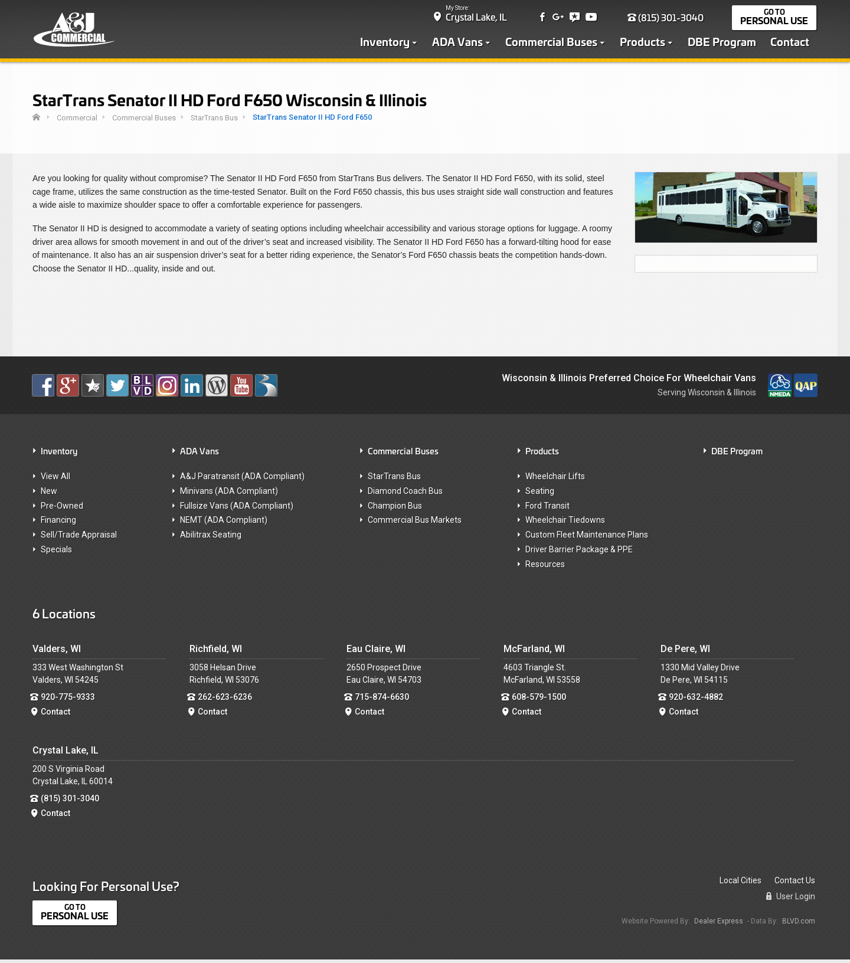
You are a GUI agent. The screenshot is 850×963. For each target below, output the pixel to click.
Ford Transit (547, 508)
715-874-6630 (382, 700)
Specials (56, 553)
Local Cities (740, 884)
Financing (58, 523)
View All (55, 479)
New (49, 494)
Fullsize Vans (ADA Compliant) (236, 508)
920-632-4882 (696, 700)
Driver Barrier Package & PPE (579, 553)
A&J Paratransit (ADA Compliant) (242, 479)
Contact (790, 42)
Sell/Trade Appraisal (79, 538)
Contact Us (794, 884)
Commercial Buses (552, 42)
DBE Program (723, 42)
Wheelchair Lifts (555, 479)
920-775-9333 (68, 700)
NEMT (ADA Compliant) (223, 523)
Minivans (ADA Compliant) (229, 494)
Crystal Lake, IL (477, 18)
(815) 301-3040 (667, 18)
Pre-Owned (62, 508)
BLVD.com (798, 924)
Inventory (386, 42)
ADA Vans (458, 42)
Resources (545, 567)
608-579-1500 (539, 700)
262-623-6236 (225, 700)
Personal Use (775, 21)
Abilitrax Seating (210, 538)
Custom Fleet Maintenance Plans (586, 538)
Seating (539, 494)
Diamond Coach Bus (405, 494)
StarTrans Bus (394, 479)
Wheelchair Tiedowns (565, 523)
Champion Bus (395, 508)
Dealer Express (718, 924)
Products (643, 42)
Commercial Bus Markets (415, 523)
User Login (790, 900)
